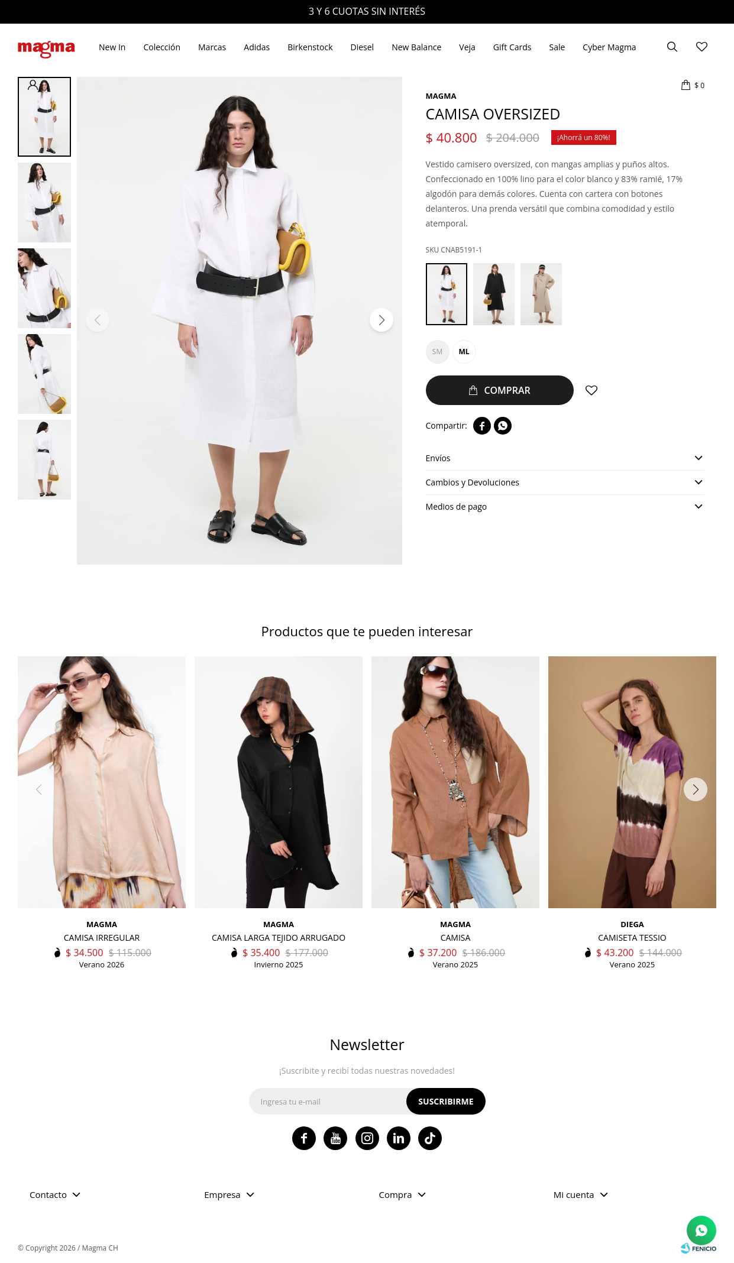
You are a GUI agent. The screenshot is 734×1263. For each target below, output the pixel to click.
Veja (467, 47)
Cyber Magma (609, 47)
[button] (381, 320)
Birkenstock (309, 47)
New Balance (416, 47)
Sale (557, 47)
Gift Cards (512, 47)
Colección (161, 47)
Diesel (362, 47)
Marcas (212, 47)
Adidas (257, 47)
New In (112, 47)
